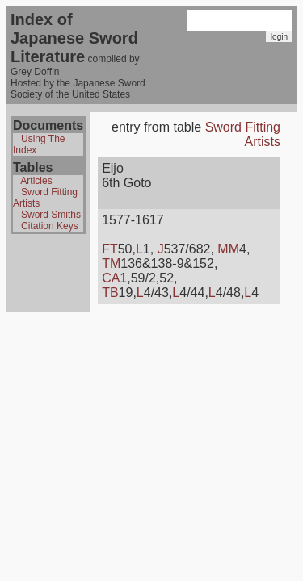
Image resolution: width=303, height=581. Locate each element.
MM (228, 249)
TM (111, 263)
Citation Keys (49, 226)
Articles (36, 180)
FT (110, 249)
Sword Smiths (51, 214)
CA (111, 278)
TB (110, 292)
